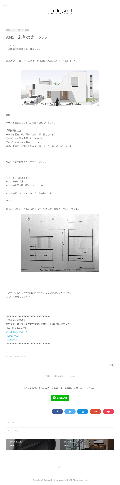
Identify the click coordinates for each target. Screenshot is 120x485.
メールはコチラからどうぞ (19, 331)
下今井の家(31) (20, 356)
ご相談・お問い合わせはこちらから (60, 376)
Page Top (60, 467)
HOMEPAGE (12, 336)
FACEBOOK (12, 339)
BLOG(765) (10, 356)
